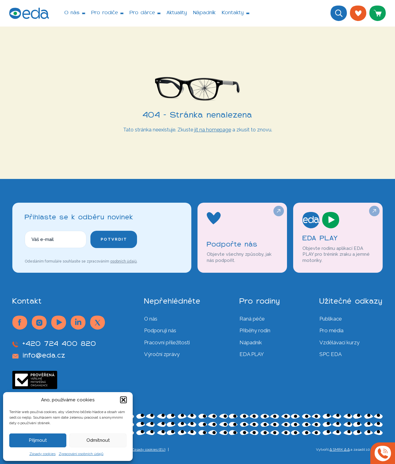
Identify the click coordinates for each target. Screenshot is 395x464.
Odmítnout (98, 440)
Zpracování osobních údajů (81, 454)
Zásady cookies (42, 454)
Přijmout (38, 440)
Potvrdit (114, 239)
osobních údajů (123, 261)
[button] (123, 400)
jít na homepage (212, 130)
